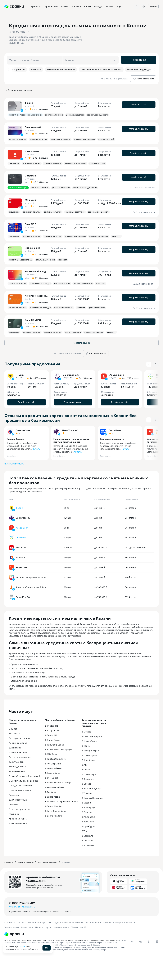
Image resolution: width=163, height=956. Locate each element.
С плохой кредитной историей (24, 774)
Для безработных (18, 797)
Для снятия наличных (47, 860)
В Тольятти (87, 838)
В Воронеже (88, 777)
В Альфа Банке (52, 728)
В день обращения (18, 821)
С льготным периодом (20, 788)
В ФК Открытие (53, 761)
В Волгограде (88, 805)
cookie (22, 946)
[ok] (148, 939)
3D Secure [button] (81, 306)
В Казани (86, 800)
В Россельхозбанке (54, 785)
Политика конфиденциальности (119, 920)
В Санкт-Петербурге (92, 734)
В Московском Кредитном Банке (61, 799)
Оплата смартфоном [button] (98, 234)
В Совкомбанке (52, 771)
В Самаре (86, 781)
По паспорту (15, 793)
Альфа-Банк (22, 525)
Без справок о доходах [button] (97, 113)
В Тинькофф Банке (54, 742)
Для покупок (15, 745)
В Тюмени (87, 791)
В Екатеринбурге (90, 748)
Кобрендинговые (17, 764)
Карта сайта (27, 925)
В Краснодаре (89, 772)
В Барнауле (87, 833)
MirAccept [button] (116, 234)
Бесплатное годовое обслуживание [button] (25, 113)
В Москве (86, 729)
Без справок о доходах (20, 736)
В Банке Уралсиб (53, 813)
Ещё (119, 6)
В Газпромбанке (53, 766)
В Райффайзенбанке (55, 757)
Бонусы (36, 69)
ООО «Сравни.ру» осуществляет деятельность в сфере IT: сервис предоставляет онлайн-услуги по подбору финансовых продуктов (61, 938)
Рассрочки (14, 812)
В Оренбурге (88, 824)
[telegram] (132, 939)
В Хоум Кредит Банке (56, 809)
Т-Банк (19, 506)
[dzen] (157, 939)
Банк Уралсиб (70, 428)
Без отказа (14, 731)
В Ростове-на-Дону (91, 786)
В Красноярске (89, 753)
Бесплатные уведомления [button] (85, 186)
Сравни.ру (8, 860)
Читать (36, 447)
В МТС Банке (51, 752)
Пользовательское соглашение (85, 920)
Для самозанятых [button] (97, 306)
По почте (13, 802)
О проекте (9, 920)
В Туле (85, 829)
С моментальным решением (23, 778)
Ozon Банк (115, 428)
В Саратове (87, 810)
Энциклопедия (11, 925)
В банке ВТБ (51, 733)
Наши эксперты (43, 925)
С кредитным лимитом (20, 783)
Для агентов (61, 920)
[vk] (140, 939)
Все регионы (88, 843)
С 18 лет (13, 726)
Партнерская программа (40, 920)
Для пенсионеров (18, 741)
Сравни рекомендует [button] (18, 186)
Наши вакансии (61, 925)
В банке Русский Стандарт (58, 780)
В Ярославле (88, 819)
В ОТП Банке (51, 776)
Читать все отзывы (14, 461)
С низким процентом (19, 807)
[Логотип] (14, 932)
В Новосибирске (90, 739)
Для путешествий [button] (106, 137)
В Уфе (84, 762)
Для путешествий (18, 750)
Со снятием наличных (20, 755)
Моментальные (17, 769)
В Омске (86, 767)
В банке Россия (52, 794)
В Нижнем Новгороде (92, 796)
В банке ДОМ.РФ (53, 804)
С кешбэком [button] (14, 161)
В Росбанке (50, 790)
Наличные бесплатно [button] (60, 137)
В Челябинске (89, 758)
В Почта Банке (52, 738)
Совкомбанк (23, 428)
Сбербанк (21, 535)
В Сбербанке (51, 723)
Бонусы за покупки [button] (54, 113)
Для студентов (16, 760)
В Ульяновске (88, 815)
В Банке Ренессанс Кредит (58, 747)
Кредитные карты (18, 816)
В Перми (86, 744)
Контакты (21, 920)
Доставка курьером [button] (75, 113)
